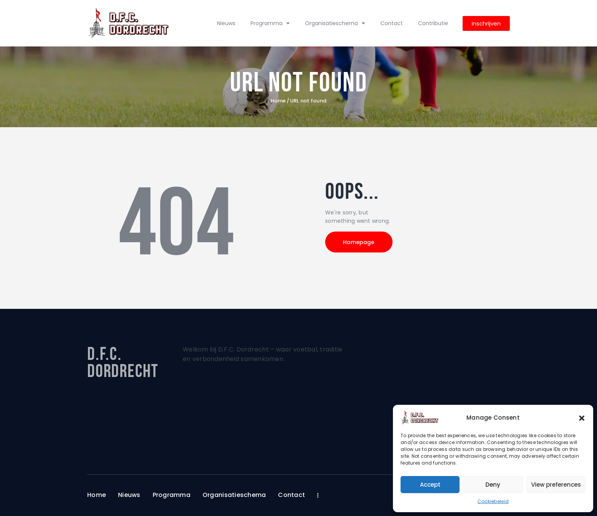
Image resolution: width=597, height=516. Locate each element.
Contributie (433, 23)
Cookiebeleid (493, 501)
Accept (430, 485)
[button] (582, 418)
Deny (492, 485)
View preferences (556, 485)
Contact (391, 23)
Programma (270, 23)
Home (278, 100)
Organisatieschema (335, 23)
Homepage (359, 242)
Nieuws (226, 23)
